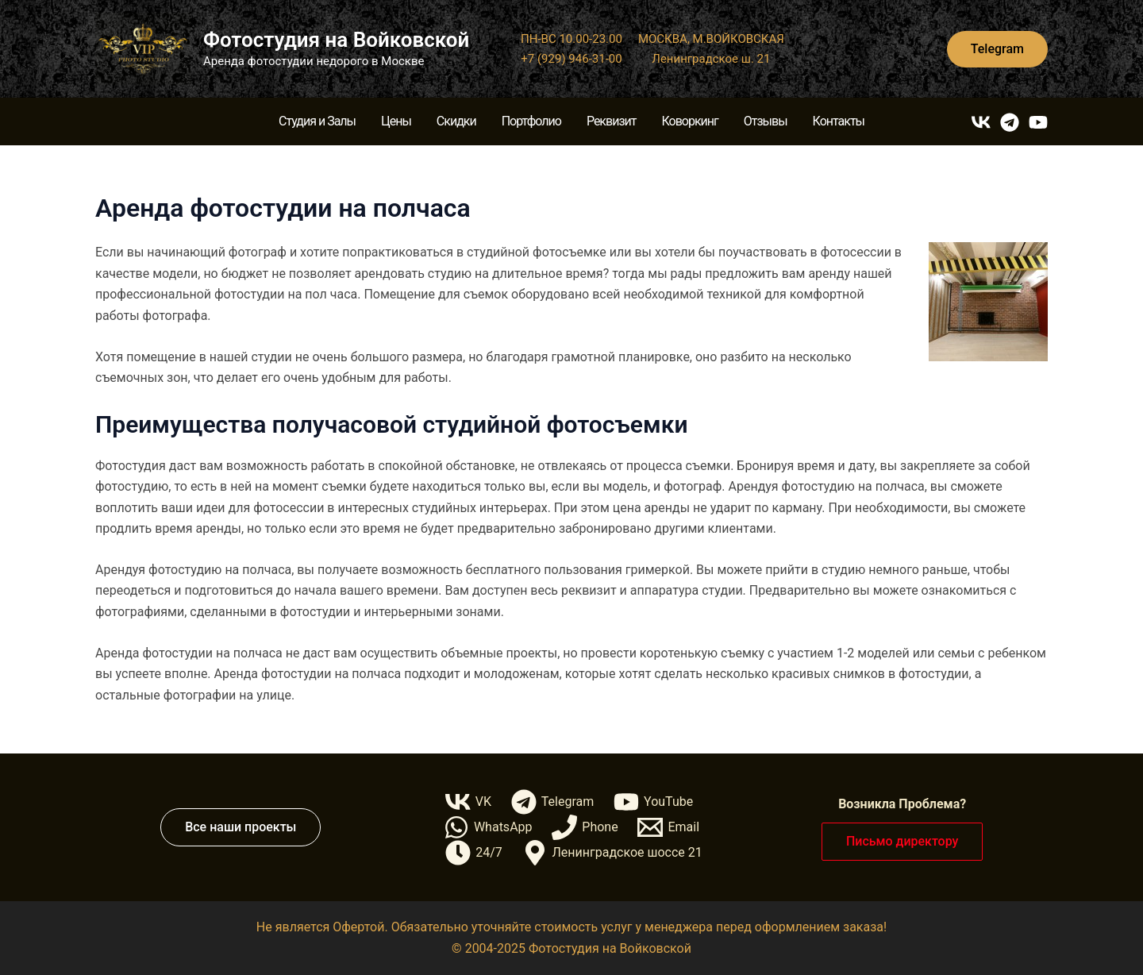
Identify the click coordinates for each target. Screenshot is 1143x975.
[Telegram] (1009, 122)
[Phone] (585, 827)
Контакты (838, 121)
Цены (396, 121)
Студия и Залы (317, 121)
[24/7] (474, 852)
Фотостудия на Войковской (336, 40)
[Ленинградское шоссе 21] (612, 852)
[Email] (668, 827)
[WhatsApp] (488, 827)
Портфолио (531, 121)
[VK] (981, 122)
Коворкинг (689, 121)
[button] (997, 49)
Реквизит (612, 121)
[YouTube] (1038, 122)
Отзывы (765, 121)
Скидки (456, 121)
